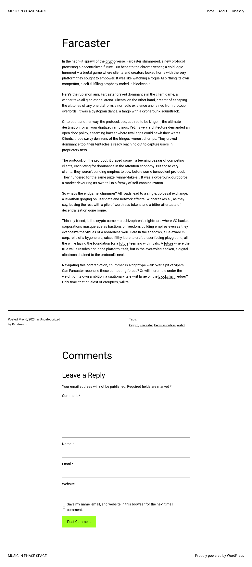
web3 (180, 325)
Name (68, 444)
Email (67, 464)
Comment (71, 396)
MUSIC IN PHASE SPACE (27, 11)
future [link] (108, 67)
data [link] (108, 199)
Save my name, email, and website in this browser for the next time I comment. (120, 507)
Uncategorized (50, 319)
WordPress (235, 555)
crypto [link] (110, 61)
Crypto (133, 325)
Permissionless (165, 325)
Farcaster (146, 325)
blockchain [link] (141, 84)
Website (68, 484)
